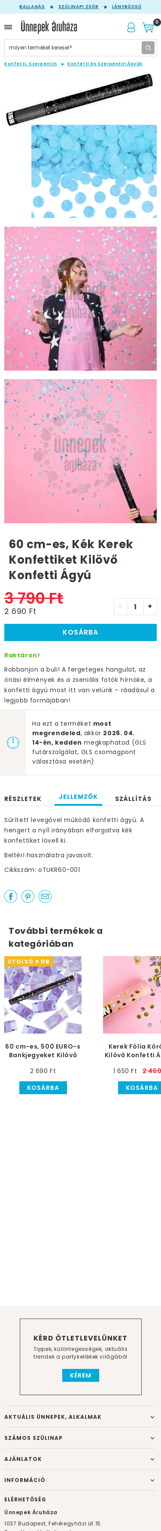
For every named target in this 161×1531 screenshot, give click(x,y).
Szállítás (133, 799)
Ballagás (32, 7)
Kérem (80, 1375)
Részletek (23, 799)
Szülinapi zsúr (78, 7)
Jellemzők (78, 796)
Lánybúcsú (127, 7)
